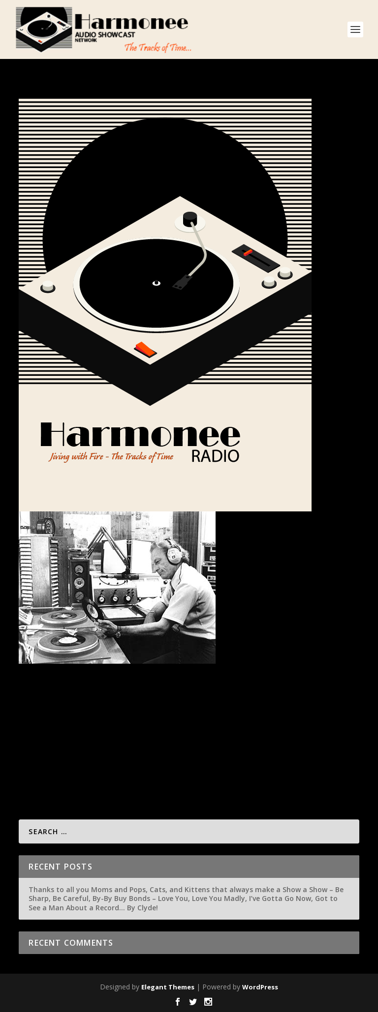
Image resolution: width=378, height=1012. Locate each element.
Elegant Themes (167, 987)
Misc (109, 724)
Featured (159, 724)
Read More (54, 775)
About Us (131, 724)
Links (182, 724)
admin (46, 724)
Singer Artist (229, 724)
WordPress (260, 987)
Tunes (257, 724)
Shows (201, 724)
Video (277, 724)
